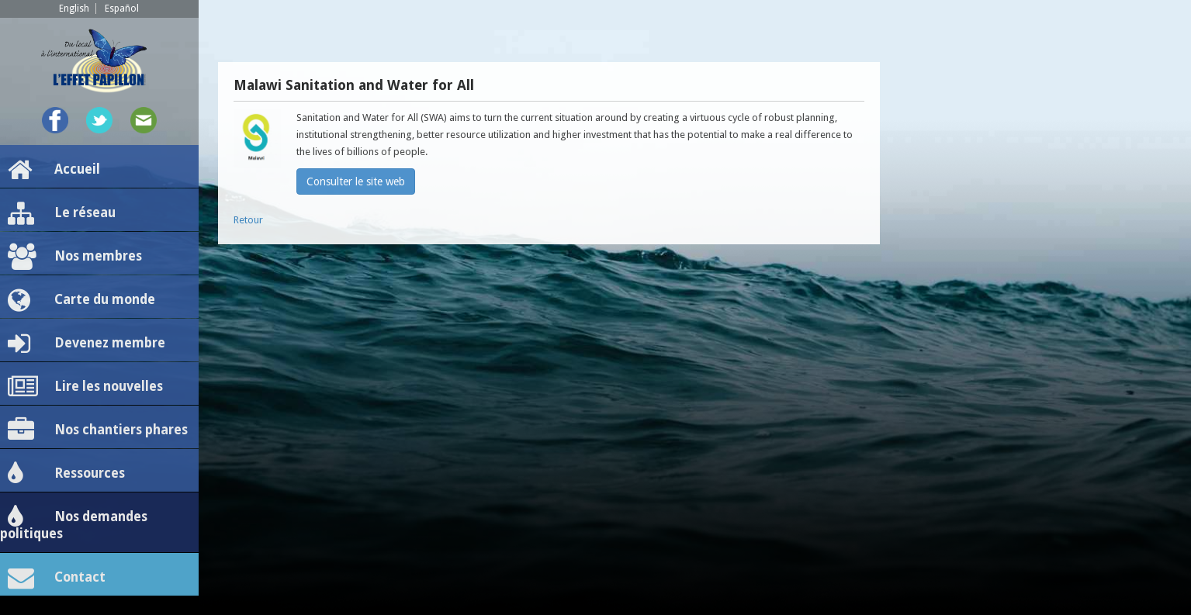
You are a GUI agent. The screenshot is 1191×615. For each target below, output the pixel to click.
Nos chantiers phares (98, 430)
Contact (57, 578)
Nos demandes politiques (73, 522)
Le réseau (62, 213)
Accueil (54, 170)
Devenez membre (86, 343)
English (74, 8)
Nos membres (75, 257)
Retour (248, 220)
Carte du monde (81, 300)
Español (122, 8)
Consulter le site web (355, 181)
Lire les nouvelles (85, 387)
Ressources (66, 474)
